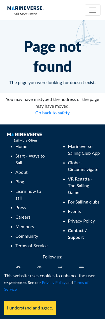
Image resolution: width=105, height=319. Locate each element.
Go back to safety (52, 112)
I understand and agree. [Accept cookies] (30, 307)
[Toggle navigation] (93, 10)
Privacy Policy (54, 282)
